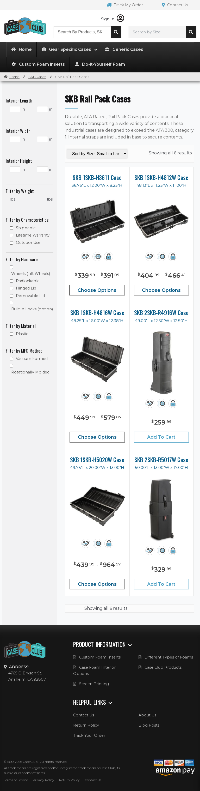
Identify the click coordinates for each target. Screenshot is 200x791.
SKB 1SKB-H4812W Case (161, 177)
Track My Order (125, 5)
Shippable (26, 228)
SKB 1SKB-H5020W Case (97, 459)
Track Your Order (89, 735)
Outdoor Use (28, 242)
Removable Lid (30, 295)
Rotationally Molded (30, 372)
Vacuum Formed (32, 358)
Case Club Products (163, 667)
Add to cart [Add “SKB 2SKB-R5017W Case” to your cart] (161, 584)
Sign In (112, 19)
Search (116, 32)
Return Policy (86, 725)
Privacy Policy (43, 780)
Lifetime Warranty (32, 235)
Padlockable (28, 281)
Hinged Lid (26, 288)
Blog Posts (149, 725)
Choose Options (97, 290)
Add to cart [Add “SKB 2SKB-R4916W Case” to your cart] (161, 437)
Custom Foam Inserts (100, 657)
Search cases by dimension (191, 32)
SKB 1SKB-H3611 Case (97, 177)
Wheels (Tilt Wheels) (30, 273)
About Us (147, 715)
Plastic (22, 333)
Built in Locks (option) (32, 309)
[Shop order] (97, 153)
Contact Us (175, 5)
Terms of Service (16, 780)
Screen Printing (94, 683)
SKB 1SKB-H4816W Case (97, 312)
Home (14, 77)
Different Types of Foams (169, 657)
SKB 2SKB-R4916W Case (161, 312)
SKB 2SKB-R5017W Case (161, 459)
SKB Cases (37, 77)
